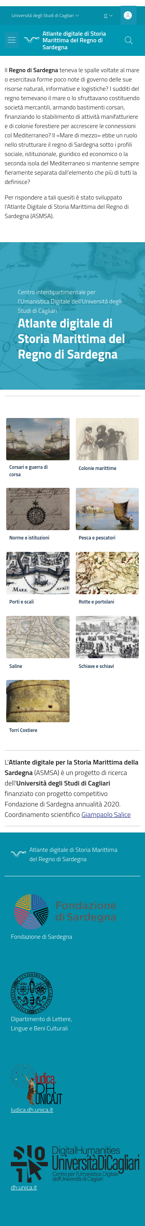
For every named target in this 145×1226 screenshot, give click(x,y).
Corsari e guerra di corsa (28, 470)
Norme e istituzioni (29, 537)
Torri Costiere (23, 730)
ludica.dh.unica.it (32, 1109)
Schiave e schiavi (96, 666)
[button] (46, 16)
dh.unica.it (24, 1187)
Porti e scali (21, 601)
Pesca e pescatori (97, 537)
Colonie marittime (97, 468)
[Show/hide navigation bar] (12, 40)
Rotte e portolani (96, 601)
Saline (15, 666)
